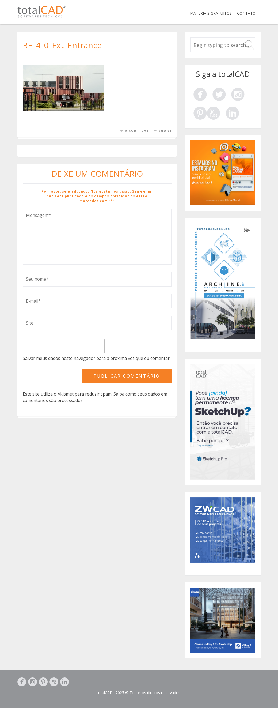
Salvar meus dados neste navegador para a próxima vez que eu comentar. (96, 358)
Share (165, 131)
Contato (246, 13)
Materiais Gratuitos (211, 13)
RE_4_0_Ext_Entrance (62, 45)
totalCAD (105, 692)
